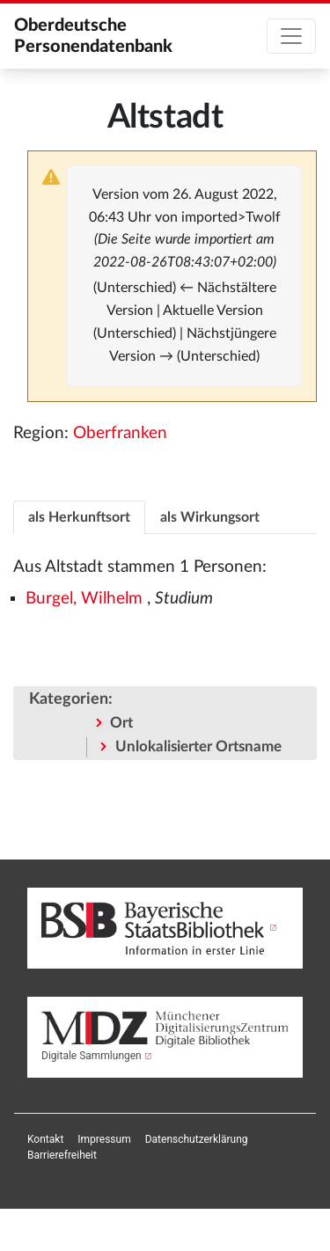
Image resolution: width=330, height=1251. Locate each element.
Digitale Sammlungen (91, 1056)
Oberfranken (120, 433)
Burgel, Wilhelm (84, 598)
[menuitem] (45, 1139)
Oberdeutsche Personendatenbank (93, 36)
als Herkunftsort (79, 517)
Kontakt (45, 1139)
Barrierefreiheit (62, 1155)
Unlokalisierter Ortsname (198, 746)
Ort (121, 722)
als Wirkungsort (210, 517)
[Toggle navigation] (291, 36)
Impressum (103, 1139)
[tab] (79, 517)
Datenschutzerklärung (196, 1139)
